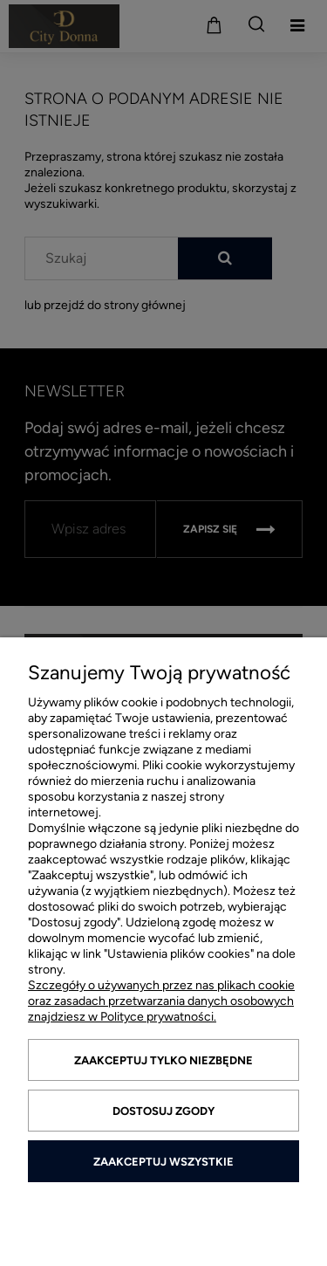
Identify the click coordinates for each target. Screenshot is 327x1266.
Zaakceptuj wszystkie (163, 1161)
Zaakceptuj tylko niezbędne (163, 1060)
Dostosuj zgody (163, 1111)
